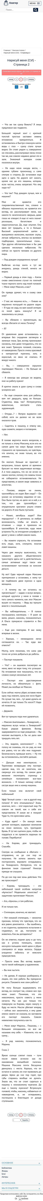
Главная (7, 50)
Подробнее (23, 1198)
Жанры (5, 1171)
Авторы (5, 1177)
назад (11, 79)
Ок (16, 1198)
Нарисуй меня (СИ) (11, 53)
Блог (4, 1174)
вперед (31, 79)
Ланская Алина (18, 50)
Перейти (25, 1120)
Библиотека (7, 1168)
